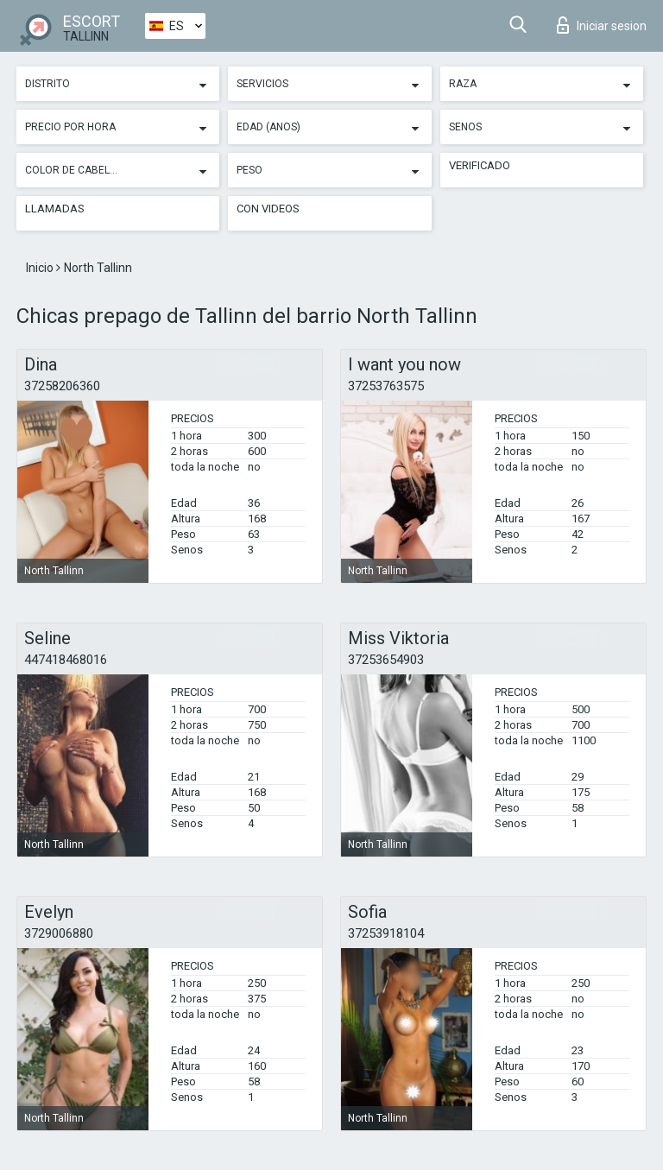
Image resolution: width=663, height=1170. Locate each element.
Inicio (41, 268)
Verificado (479, 165)
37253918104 (386, 933)
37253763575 (386, 386)
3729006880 (58, 933)
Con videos (268, 208)
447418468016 (65, 659)
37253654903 (386, 659)
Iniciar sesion (602, 25)
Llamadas (55, 208)
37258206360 (62, 386)
